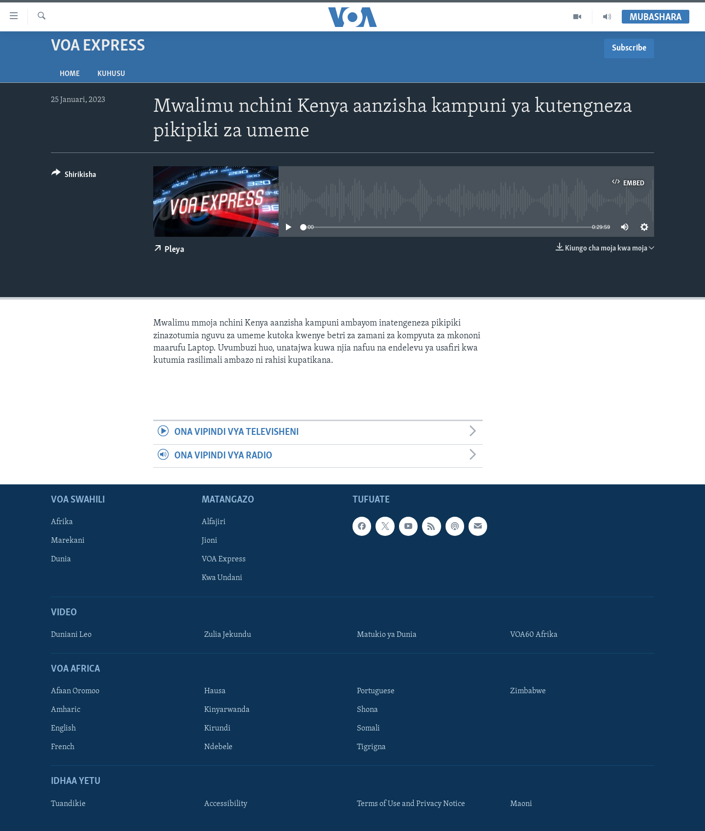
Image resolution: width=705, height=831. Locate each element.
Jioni (209, 541)
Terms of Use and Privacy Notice (411, 804)
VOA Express (224, 559)
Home (70, 74)
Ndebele (218, 747)
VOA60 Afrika (534, 635)
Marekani (68, 541)
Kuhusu (111, 74)
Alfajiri (214, 522)
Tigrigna (371, 747)
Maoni (521, 804)
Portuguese (376, 691)
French (62, 747)
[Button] (73, 176)
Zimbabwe (528, 691)
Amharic (65, 710)
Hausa (215, 691)
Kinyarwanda (227, 710)
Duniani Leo (71, 635)
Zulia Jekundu (227, 635)
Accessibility (225, 804)
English (63, 728)
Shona (367, 710)
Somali (368, 728)
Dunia (61, 559)
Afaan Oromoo (75, 691)
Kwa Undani (222, 578)
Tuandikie (68, 804)
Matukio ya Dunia (387, 635)
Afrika (62, 522)
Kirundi (217, 728)
